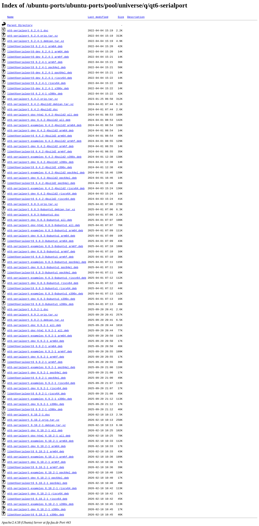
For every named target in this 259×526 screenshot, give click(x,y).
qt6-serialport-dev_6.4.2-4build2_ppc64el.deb (42, 178)
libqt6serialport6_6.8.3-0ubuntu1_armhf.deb (40, 256)
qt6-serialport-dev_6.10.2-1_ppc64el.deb (38, 477)
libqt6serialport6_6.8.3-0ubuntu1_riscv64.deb (42, 288)
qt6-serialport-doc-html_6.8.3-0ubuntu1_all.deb (43, 225)
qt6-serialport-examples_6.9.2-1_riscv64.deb (41, 383)
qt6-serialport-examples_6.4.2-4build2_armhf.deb (44, 141)
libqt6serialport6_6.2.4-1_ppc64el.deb (36, 67)
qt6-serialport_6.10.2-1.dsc (28, 414)
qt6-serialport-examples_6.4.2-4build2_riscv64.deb (46, 188)
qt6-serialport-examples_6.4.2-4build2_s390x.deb (44, 156)
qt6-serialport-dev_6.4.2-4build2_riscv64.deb (42, 193)
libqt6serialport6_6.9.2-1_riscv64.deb (36, 393)
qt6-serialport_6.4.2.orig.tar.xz (32, 99)
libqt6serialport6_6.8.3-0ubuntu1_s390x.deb (40, 304)
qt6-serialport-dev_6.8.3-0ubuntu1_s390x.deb (41, 299)
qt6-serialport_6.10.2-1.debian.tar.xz (36, 425)
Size (121, 17)
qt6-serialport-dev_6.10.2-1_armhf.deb (36, 462)
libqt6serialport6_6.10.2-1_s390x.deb (35, 514)
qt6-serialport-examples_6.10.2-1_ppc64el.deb (42, 472)
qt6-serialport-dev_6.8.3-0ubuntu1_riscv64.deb (42, 283)
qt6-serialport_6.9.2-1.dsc (27, 309)
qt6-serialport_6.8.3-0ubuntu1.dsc (33, 214)
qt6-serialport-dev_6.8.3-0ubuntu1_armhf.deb (41, 251)
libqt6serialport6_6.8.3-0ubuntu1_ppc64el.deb (42, 272)
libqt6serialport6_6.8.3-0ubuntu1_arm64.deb (40, 241)
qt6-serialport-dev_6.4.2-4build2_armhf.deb (40, 146)
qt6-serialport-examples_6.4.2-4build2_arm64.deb (44, 125)
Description (136, 17)
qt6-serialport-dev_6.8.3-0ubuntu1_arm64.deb (41, 235)
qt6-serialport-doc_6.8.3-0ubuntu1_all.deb (39, 220)
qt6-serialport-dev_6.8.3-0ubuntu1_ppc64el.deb (42, 267)
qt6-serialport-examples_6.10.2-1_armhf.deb (40, 456)
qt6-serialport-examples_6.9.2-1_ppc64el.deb (41, 367)
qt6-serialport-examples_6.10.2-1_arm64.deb (40, 441)
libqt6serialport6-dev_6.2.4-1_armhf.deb (38, 56)
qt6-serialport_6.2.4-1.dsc (27, 30)
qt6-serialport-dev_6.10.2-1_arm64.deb (36, 446)
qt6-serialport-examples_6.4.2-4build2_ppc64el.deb (46, 172)
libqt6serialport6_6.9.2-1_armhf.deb (35, 362)
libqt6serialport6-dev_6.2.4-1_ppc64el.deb (39, 72)
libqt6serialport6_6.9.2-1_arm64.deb (35, 346)
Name (10, 17)
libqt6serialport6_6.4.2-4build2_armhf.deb (39, 151)
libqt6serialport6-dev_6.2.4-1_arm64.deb (38, 51)
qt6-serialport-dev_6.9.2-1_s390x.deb (35, 404)
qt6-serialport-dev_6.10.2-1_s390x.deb (36, 509)
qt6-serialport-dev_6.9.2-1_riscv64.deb (37, 388)
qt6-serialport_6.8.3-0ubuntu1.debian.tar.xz (41, 209)
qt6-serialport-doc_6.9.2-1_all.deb (34, 325)
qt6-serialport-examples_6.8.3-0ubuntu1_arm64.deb (45, 230)
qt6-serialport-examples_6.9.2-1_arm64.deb (39, 335)
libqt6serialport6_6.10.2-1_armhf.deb (35, 467)
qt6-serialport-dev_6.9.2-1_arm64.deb (35, 341)
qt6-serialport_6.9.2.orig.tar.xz (32, 314)
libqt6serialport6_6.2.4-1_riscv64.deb (36, 83)
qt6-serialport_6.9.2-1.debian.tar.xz (35, 320)
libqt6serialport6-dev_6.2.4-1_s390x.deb (38, 88)
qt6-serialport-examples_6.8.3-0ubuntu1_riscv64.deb (46, 277)
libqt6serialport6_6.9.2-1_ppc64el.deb (36, 377)
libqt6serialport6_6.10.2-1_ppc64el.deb (37, 483)
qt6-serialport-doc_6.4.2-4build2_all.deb (38, 120)
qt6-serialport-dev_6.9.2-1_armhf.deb (35, 356)
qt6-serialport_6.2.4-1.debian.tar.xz (35, 41)
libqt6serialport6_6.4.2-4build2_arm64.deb (39, 135)
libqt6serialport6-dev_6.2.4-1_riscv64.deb (39, 78)
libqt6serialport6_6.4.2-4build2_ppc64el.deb (41, 183)
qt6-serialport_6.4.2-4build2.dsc (32, 109)
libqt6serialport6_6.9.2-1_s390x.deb (35, 409)
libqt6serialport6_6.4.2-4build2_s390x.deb (39, 167)
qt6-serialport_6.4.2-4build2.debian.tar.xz (40, 104)
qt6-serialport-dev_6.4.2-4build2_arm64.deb (40, 130)
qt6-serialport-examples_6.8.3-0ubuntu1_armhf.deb (45, 246)
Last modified (98, 17)
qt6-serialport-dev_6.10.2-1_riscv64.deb (38, 493)
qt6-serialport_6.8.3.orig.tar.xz (32, 204)
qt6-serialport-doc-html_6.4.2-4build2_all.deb (42, 114)
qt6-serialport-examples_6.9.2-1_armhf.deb (39, 351)
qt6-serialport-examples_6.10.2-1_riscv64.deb (42, 488)
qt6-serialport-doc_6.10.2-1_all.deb (35, 430)
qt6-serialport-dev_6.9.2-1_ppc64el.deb (37, 372)
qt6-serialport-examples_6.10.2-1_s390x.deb (40, 504)
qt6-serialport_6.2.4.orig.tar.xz (32, 35)
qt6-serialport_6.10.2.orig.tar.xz (33, 420)
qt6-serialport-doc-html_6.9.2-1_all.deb (38, 330)
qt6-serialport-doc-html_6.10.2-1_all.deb (38, 435)
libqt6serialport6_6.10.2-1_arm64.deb (35, 451)
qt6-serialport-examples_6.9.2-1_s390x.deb (39, 399)
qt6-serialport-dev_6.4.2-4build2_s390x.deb (40, 162)
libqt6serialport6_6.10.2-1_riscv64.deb (37, 498)
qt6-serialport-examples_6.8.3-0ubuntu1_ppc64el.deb (46, 262)
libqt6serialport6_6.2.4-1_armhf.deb (35, 62)
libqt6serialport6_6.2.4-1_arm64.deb (35, 46)
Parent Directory (20, 25)
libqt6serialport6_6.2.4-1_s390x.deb (35, 93)
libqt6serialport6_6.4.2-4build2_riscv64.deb (41, 199)
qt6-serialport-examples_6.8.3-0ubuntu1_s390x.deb (45, 293)
